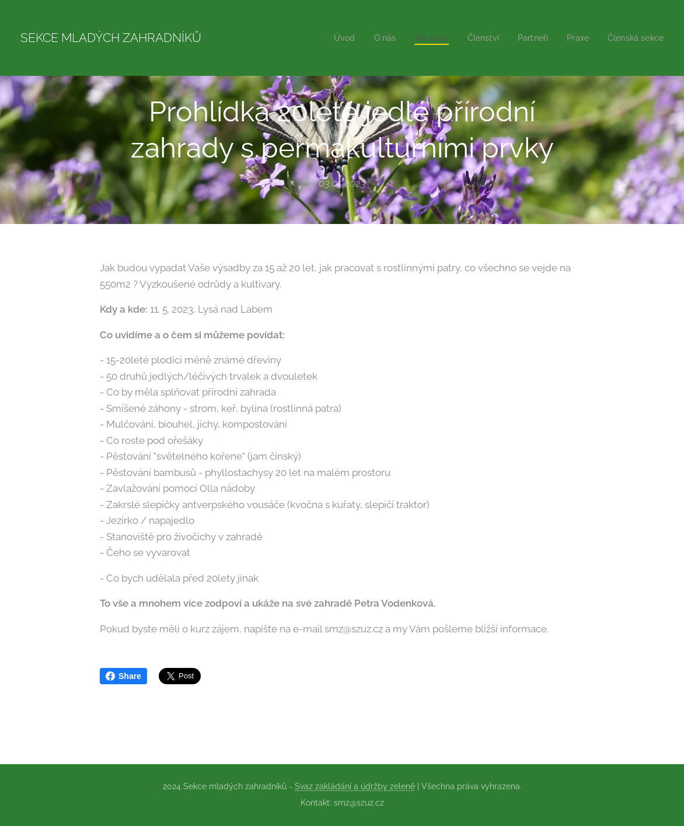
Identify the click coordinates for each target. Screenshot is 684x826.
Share (123, 676)
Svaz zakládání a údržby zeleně (355, 786)
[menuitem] (332, 37)
